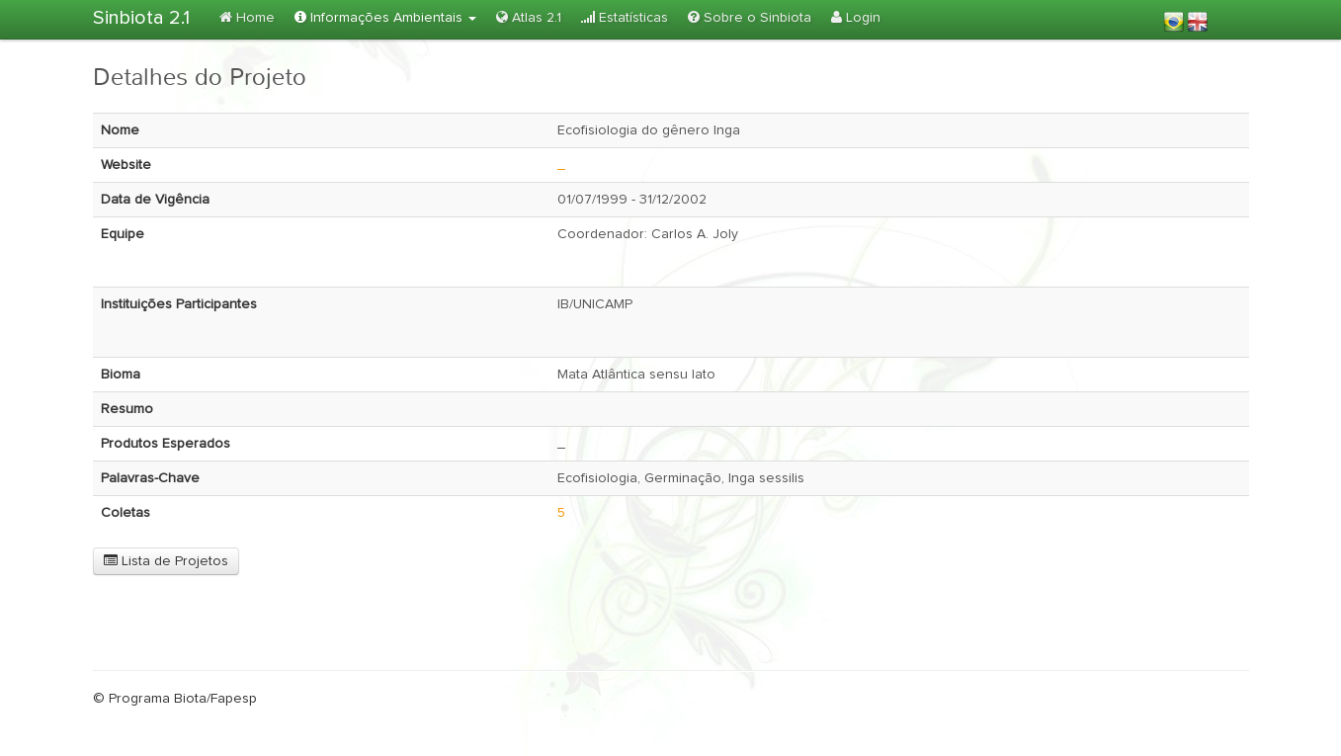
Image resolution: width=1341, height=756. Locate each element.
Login (855, 17)
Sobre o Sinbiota (749, 17)
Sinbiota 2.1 (141, 18)
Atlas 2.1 (528, 17)
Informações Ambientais (385, 17)
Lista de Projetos (166, 560)
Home (247, 17)
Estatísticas (624, 17)
